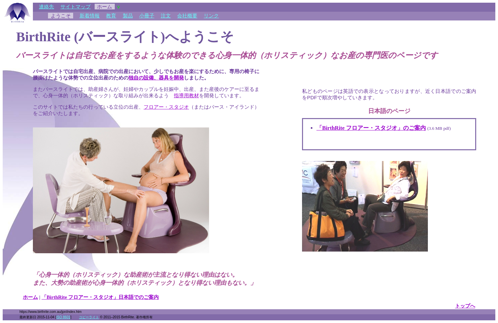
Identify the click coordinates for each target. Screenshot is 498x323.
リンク (211, 15)
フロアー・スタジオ (166, 107)
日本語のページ (389, 111)
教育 (111, 15)
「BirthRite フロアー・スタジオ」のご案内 (371, 128)
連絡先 (46, 6)
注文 (166, 15)
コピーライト (89, 317)
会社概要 (187, 15)
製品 (128, 15)
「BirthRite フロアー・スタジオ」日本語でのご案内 (100, 297)
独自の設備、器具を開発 (156, 77)
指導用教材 (186, 95)
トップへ (465, 306)
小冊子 (146, 15)
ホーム (30, 297)
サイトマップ (75, 6)
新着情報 (90, 15)
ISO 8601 (63, 317)
